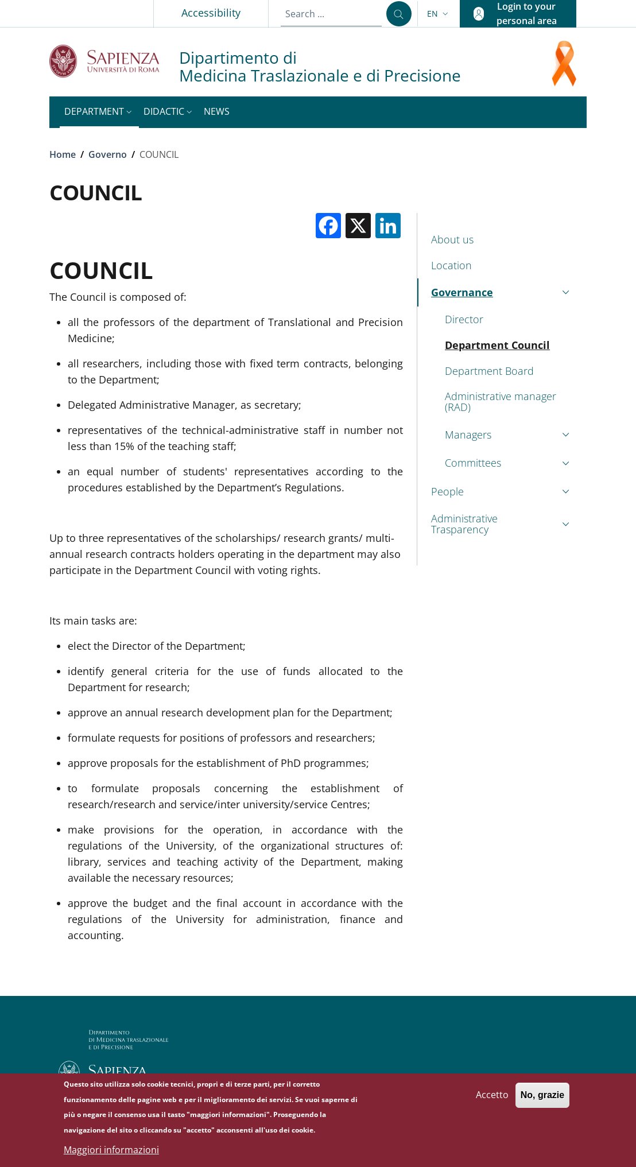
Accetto (492, 1100)
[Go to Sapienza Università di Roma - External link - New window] (114, 61)
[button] (439, 14)
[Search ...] (399, 13)
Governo (107, 154)
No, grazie (542, 1100)
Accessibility (211, 13)
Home (62, 154)
